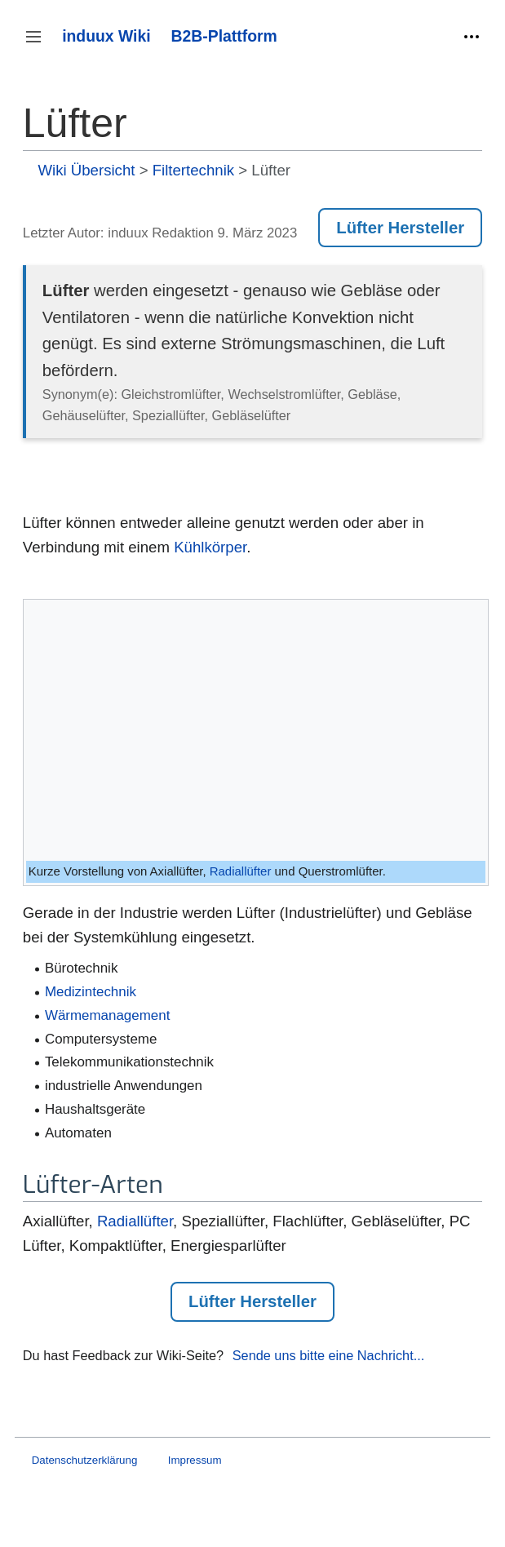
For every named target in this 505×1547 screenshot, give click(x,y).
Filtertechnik (193, 170)
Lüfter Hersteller (400, 228)
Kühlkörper (210, 547)
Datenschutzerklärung (85, 1460)
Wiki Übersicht (86, 170)
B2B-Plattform (224, 36)
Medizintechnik (90, 992)
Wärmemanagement (107, 1015)
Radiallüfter (241, 871)
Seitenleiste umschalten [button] (38, 44)
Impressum (195, 1460)
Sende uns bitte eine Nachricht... (329, 1355)
